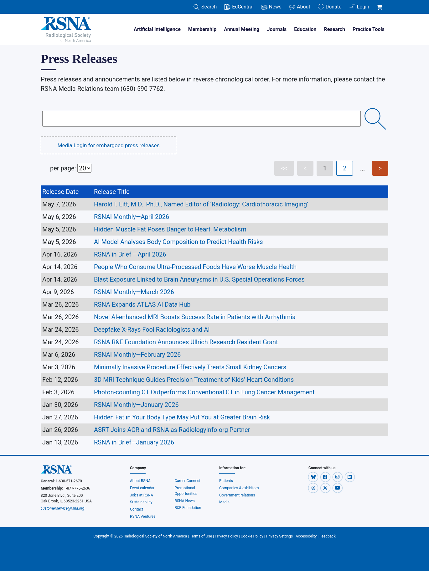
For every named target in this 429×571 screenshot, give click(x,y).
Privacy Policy (226, 536)
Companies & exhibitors (239, 488)
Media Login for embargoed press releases (108, 145)
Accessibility (306, 536)
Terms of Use (201, 536)
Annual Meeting (241, 29)
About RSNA (140, 481)
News (271, 7)
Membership (202, 29)
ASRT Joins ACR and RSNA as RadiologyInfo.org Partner (172, 429)
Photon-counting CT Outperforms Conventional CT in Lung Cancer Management (204, 392)
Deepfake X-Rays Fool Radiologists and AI (152, 329)
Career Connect (188, 481)
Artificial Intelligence (157, 29)
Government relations (237, 495)
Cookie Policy (252, 536)
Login (359, 7)
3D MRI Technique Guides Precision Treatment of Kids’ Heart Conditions (194, 379)
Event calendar (142, 488)
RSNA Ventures (142, 516)
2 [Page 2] (344, 168)
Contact (136, 509)
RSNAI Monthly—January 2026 (137, 404)
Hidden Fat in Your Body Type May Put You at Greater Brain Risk (182, 417)
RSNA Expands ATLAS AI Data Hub (142, 304)
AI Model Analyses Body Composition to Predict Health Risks (179, 242)
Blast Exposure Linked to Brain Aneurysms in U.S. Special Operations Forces (199, 279)
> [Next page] (380, 168)
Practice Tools (369, 29)
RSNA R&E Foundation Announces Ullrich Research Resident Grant (187, 342)
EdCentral (239, 7)
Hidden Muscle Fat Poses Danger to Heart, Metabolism (170, 229)
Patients (226, 481)
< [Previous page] (305, 168)
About (299, 7)
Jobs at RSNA (141, 495)
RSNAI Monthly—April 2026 (132, 217)
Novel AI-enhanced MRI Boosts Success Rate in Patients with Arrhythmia (195, 317)
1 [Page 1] (325, 168)
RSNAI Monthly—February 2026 (138, 354)
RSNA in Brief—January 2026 (138, 442)
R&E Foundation (188, 508)
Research (334, 29)
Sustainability (141, 502)
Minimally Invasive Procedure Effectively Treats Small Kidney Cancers (190, 367)
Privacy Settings (279, 536)
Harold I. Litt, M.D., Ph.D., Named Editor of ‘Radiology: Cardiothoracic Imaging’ (202, 204)
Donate (330, 7)
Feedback (327, 536)
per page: (70, 168)
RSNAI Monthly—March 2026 (135, 292)
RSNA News (185, 501)
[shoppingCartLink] (380, 3)
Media (224, 502)
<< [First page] (284, 168)
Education (305, 29)
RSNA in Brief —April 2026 (130, 254)
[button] (313, 477)
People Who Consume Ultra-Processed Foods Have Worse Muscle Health (195, 267)
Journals (277, 29)
